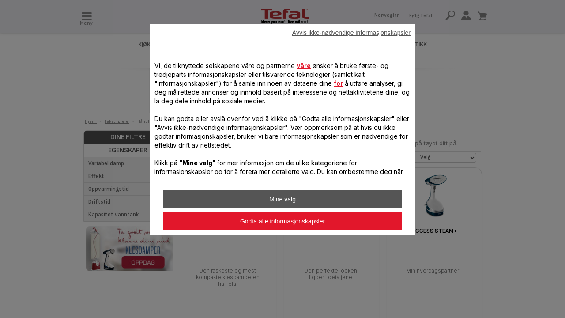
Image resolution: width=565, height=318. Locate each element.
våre (304, 65)
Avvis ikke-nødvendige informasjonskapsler (351, 32)
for (338, 83)
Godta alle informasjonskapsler (282, 221)
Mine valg (282, 199)
